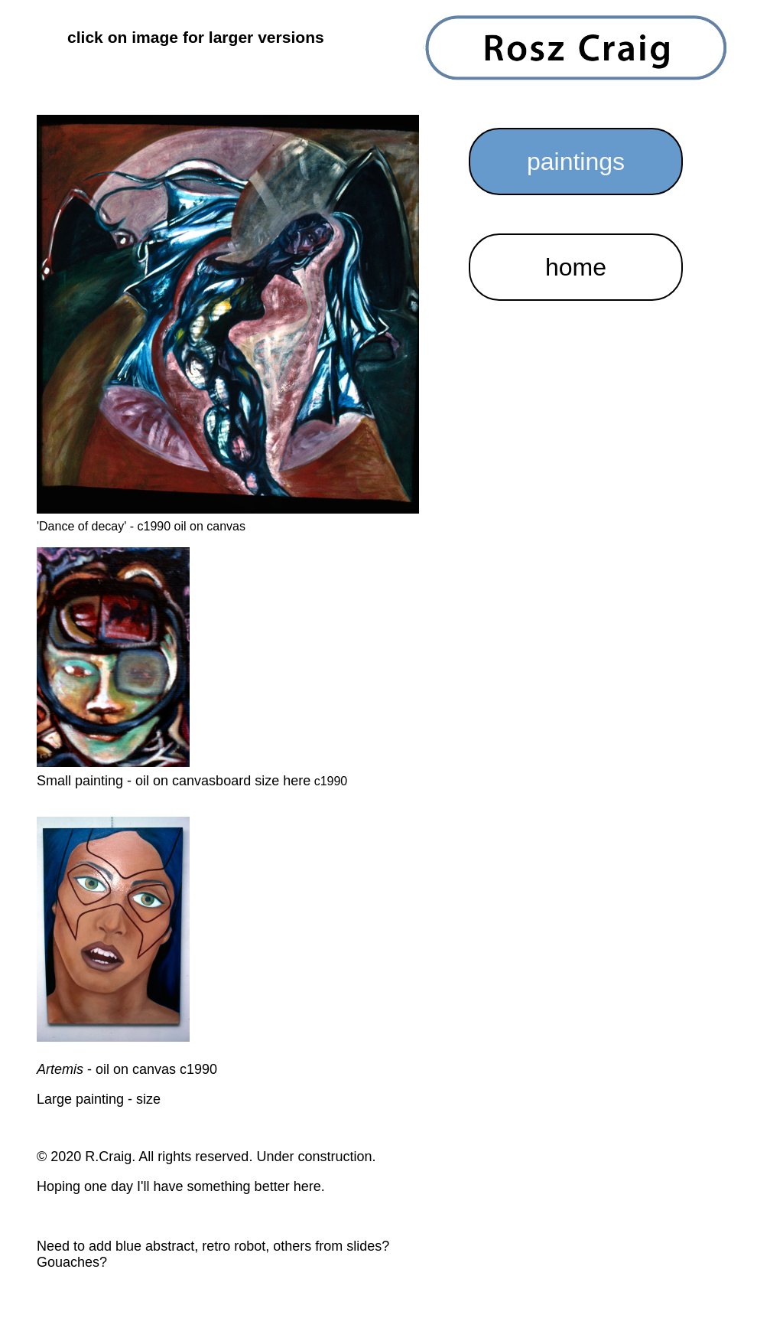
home (575, 267)
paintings (576, 161)
